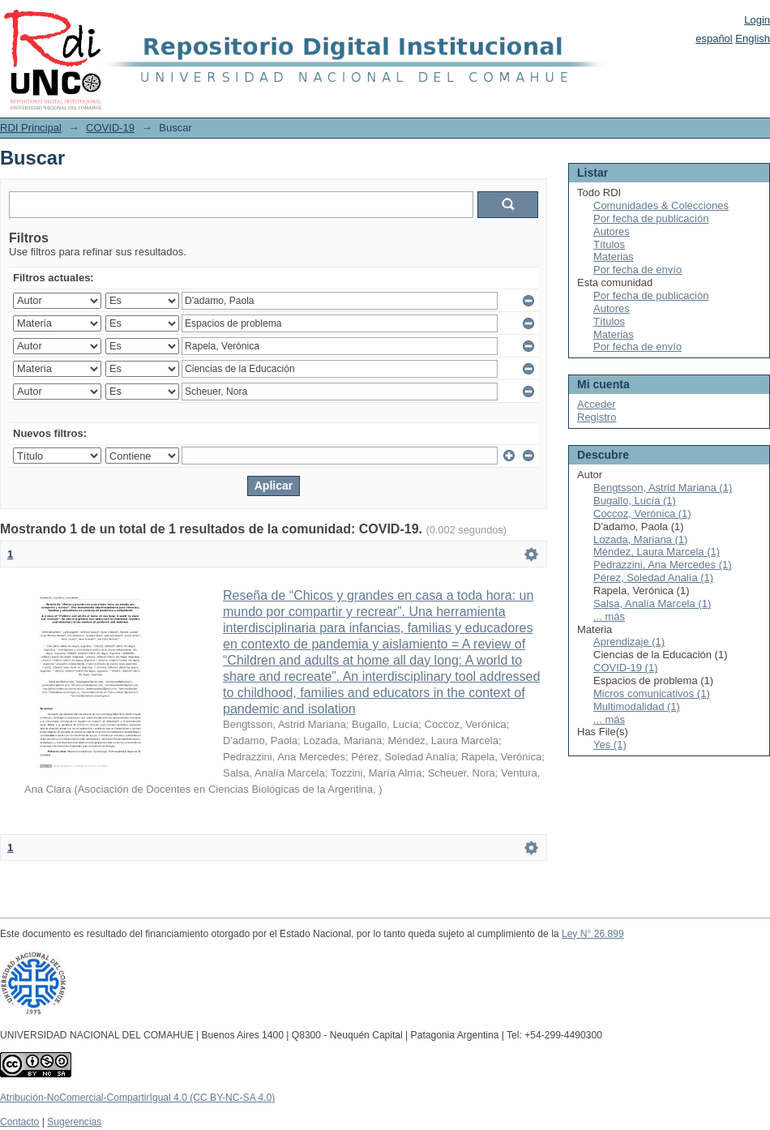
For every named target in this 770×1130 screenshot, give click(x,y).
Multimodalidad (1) (636, 706)
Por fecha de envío (637, 269)
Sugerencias (74, 1122)
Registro (596, 417)
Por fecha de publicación (650, 218)
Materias (613, 256)
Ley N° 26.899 (593, 934)
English (752, 38)
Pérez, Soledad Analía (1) (653, 577)
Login (757, 20)
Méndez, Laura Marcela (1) (656, 552)
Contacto (19, 1122)
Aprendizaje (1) (629, 642)
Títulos (609, 244)
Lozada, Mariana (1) (640, 539)
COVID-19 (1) (625, 667)
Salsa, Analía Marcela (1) (652, 603)
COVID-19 (110, 128)
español (714, 38)
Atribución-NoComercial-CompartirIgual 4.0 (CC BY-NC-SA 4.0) (137, 1097)
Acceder (596, 404)
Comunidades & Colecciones (661, 205)
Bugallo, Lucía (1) (634, 500)
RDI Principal (31, 128)
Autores (611, 231)
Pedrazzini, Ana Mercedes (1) (662, 565)
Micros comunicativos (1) (651, 693)
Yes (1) (610, 744)
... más (609, 616)
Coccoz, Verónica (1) (642, 513)
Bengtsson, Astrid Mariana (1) (662, 488)
